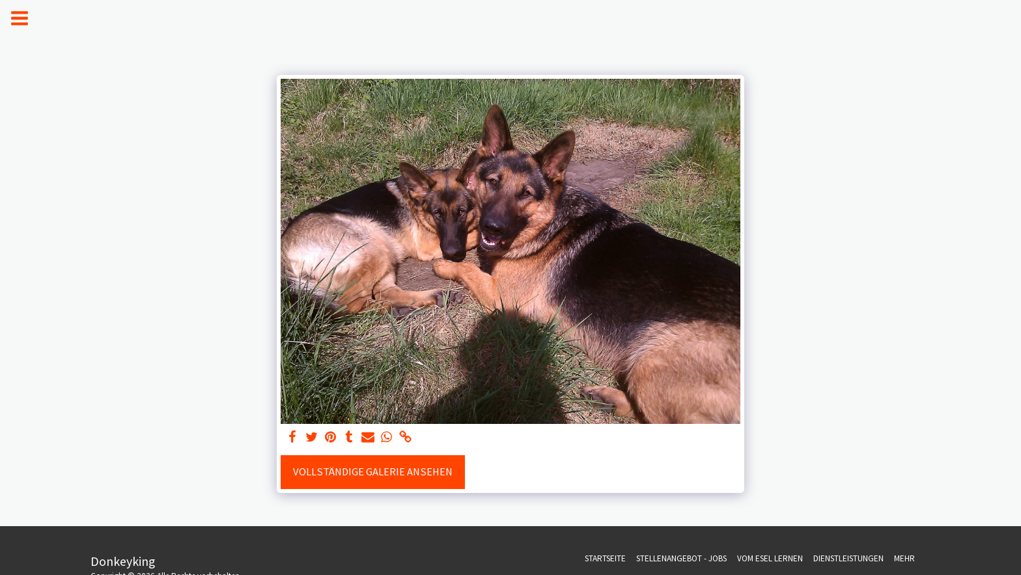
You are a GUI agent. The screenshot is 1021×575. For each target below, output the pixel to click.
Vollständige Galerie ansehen (373, 472)
